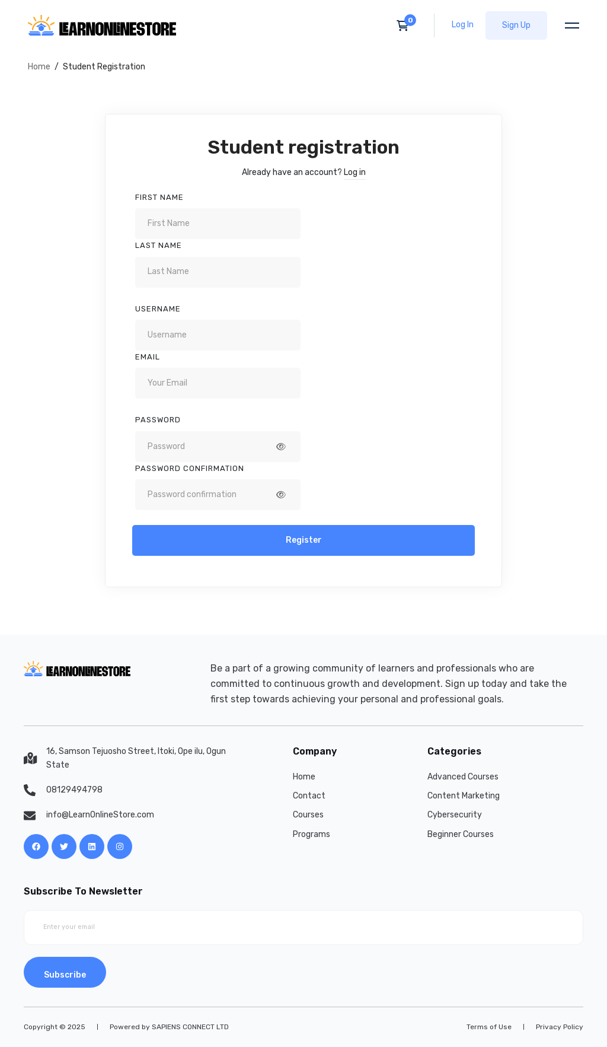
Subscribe (65, 975)
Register (304, 540)
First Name (159, 197)
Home (39, 67)
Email (147, 356)
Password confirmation (189, 468)
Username (158, 308)
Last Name (158, 245)
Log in (355, 172)
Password (158, 419)
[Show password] (281, 446)
